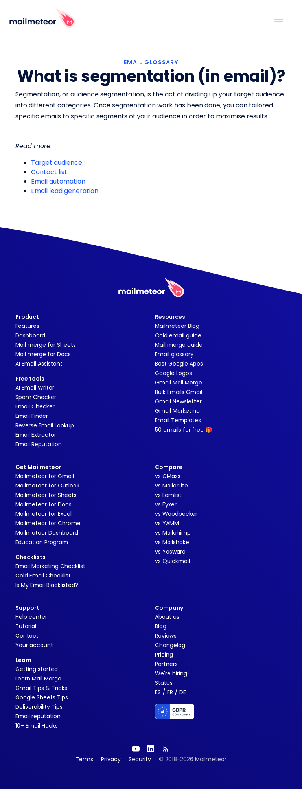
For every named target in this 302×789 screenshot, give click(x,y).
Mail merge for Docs (43, 354)
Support (27, 608)
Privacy (111, 759)
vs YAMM (167, 523)
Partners (166, 664)
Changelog (170, 645)
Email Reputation (38, 444)
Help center (31, 617)
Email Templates (178, 420)
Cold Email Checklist (43, 575)
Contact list (49, 172)
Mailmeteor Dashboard (46, 533)
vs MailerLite (171, 485)
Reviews (166, 636)
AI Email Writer (34, 388)
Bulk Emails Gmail (178, 392)
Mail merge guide (179, 345)
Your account (34, 645)
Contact (27, 636)
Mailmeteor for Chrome (48, 523)
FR (170, 692)
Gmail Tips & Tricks (41, 688)
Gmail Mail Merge (178, 382)
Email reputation (38, 716)
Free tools (29, 379)
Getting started (36, 669)
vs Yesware (170, 551)
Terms (84, 759)
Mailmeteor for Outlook (47, 485)
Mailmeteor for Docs (43, 504)
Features (27, 326)
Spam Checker (35, 397)
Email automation (58, 181)
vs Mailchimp (173, 533)
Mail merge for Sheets (45, 345)
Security (140, 759)
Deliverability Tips (39, 707)
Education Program (41, 542)
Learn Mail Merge (38, 678)
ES (158, 692)
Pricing (164, 654)
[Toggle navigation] (279, 21)
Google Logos (173, 373)
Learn (23, 660)
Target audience (56, 162)
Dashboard (30, 335)
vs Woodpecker (176, 514)
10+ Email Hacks (36, 726)
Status (164, 683)
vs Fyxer (166, 504)
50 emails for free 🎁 (183, 430)
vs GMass (167, 476)
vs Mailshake (172, 542)
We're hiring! (172, 673)
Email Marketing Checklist (50, 566)
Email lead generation (64, 190)
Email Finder (31, 416)
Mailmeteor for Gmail (44, 476)
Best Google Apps (179, 364)
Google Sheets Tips (41, 697)
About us (167, 617)
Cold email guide (178, 335)
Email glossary (174, 354)
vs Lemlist (168, 495)
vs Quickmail (172, 561)
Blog (160, 626)
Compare (168, 467)
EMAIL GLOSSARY (151, 62)
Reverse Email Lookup (44, 425)
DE (182, 692)
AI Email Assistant (39, 364)
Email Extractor (35, 435)
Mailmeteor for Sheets (46, 495)
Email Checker (35, 406)
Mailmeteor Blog (177, 326)
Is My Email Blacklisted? (46, 585)
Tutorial (25, 626)
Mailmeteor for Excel (43, 514)
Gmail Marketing (177, 411)
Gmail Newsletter (178, 401)
